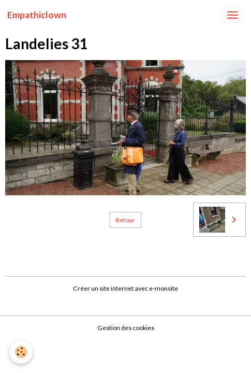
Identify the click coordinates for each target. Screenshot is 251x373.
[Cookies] (21, 352)
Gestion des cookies (125, 328)
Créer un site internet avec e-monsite (125, 288)
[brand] (36, 15)
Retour (125, 220)
